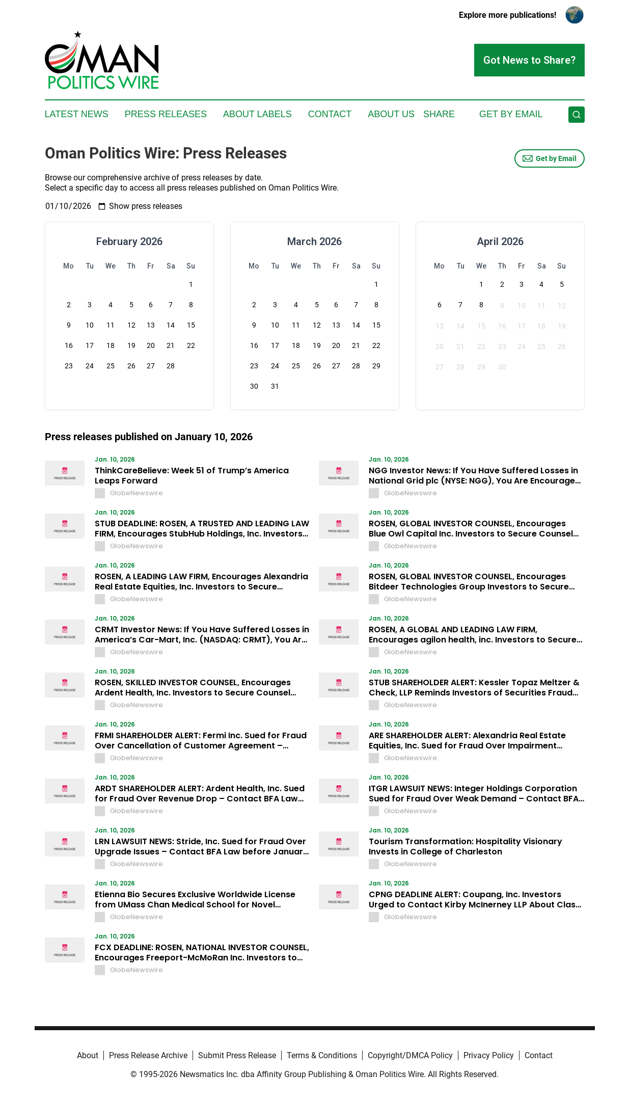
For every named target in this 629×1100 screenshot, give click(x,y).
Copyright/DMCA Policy (410, 1055)
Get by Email (550, 158)
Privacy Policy (488, 1055)
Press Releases (166, 114)
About (87, 1055)
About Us (391, 114)
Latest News (76, 114)
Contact (330, 114)
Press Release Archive (148, 1055)
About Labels (257, 114)
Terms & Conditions (322, 1055)
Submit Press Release (237, 1055)
